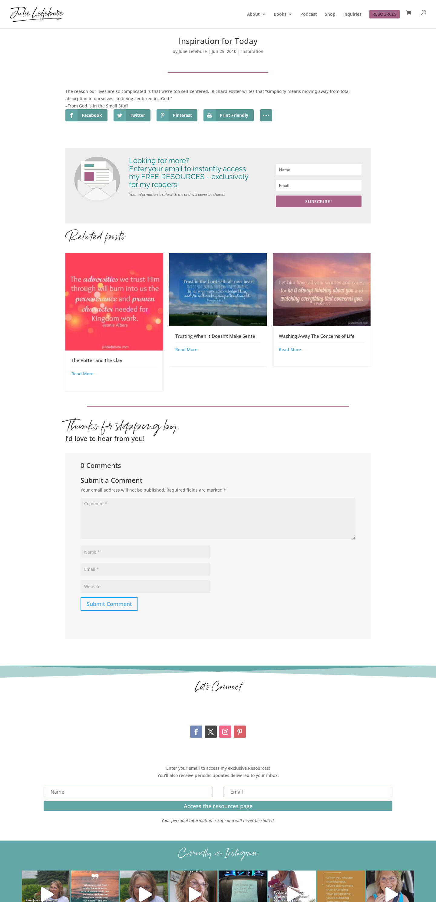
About (253, 14)
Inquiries (352, 14)
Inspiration (252, 51)
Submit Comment (109, 603)
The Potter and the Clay (96, 360)
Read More (82, 374)
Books (280, 14)
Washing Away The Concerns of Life (317, 336)
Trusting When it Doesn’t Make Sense (215, 336)
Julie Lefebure (193, 51)
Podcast (308, 14)
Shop (330, 14)
